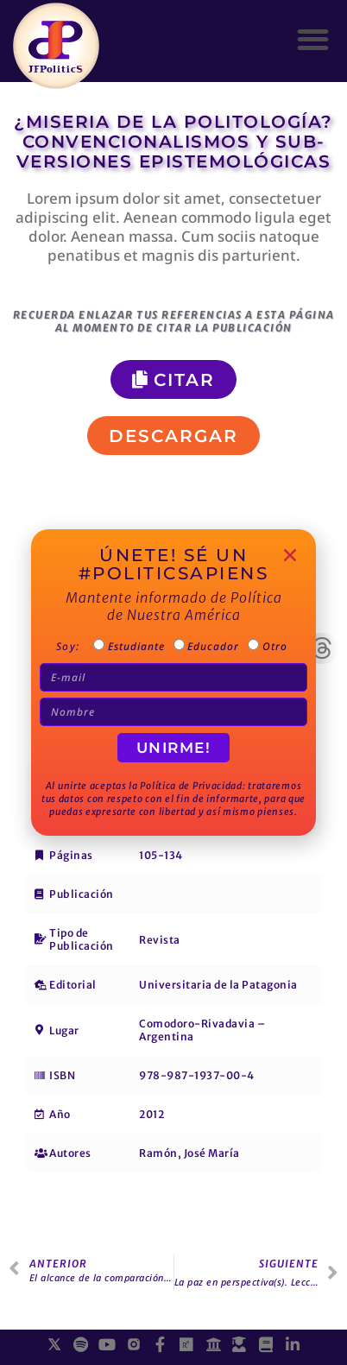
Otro (272, 648)
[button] (312, 39)
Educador (212, 648)
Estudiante (137, 648)
